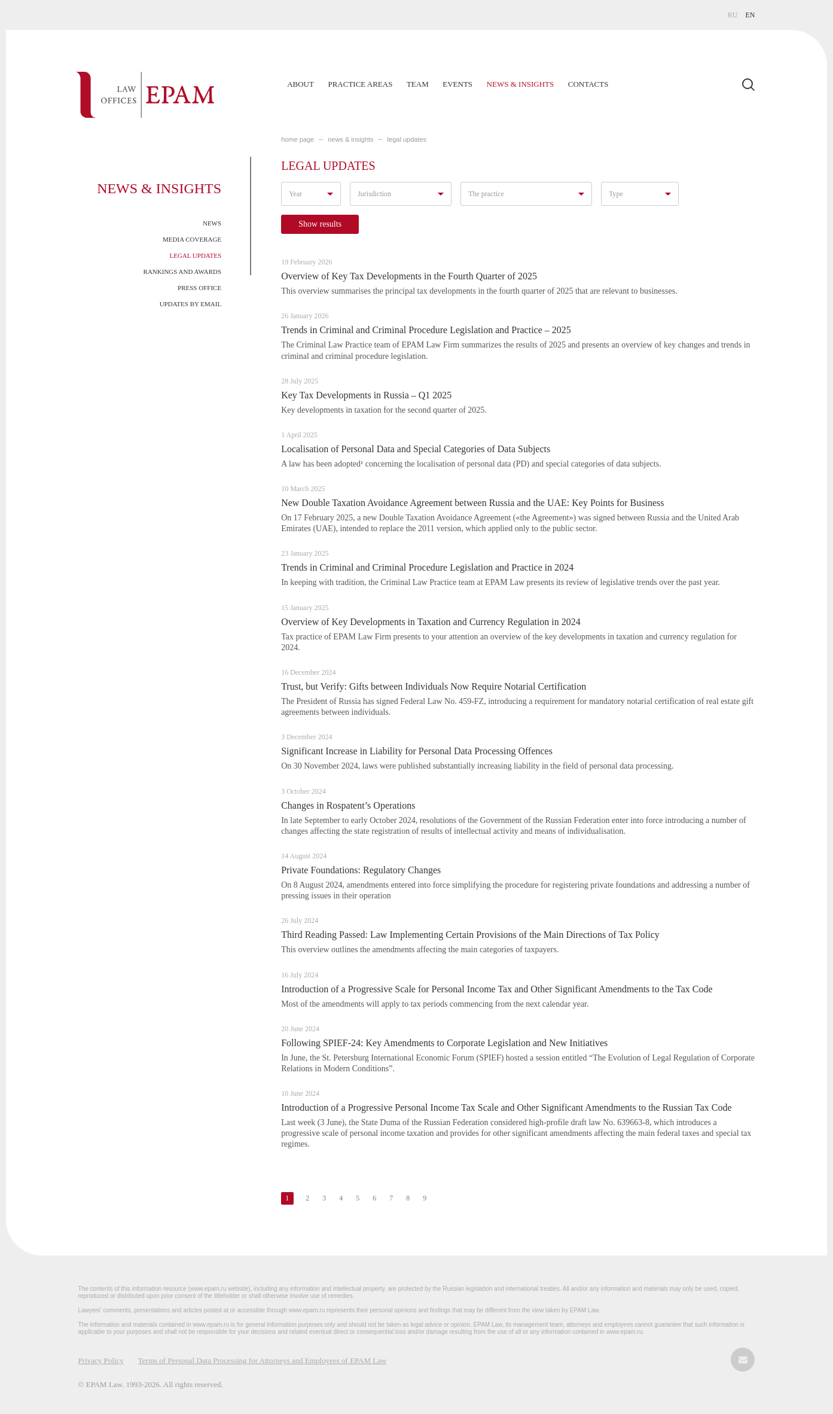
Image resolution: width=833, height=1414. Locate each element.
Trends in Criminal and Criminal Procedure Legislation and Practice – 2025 (426, 330)
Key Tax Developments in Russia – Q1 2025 (366, 395)
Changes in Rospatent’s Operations (348, 805)
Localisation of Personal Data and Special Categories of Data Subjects (415, 449)
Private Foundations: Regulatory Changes (361, 870)
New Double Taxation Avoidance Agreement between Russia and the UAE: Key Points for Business (472, 503)
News (212, 223)
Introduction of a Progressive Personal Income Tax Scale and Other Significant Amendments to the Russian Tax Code (506, 1107)
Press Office (199, 287)
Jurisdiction (374, 194)
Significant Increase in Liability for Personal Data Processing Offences (417, 751)
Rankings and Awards (183, 271)
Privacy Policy (101, 1360)
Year (295, 194)
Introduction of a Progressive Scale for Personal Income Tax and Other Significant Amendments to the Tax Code (496, 989)
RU (733, 15)
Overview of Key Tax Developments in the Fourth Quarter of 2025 (409, 276)
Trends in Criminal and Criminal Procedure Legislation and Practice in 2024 (427, 567)
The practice (486, 194)
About (300, 84)
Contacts (588, 84)
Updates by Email (191, 303)
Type (616, 194)
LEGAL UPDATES (406, 139)
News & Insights (520, 84)
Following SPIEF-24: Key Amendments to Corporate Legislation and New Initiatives (444, 1043)
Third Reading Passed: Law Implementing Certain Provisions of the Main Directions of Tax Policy (470, 935)
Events (457, 84)
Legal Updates (195, 255)
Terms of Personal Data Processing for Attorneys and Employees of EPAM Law (262, 1360)
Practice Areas (360, 84)
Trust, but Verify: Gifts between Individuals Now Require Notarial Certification (433, 686)
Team (418, 84)
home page (297, 139)
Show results (319, 224)
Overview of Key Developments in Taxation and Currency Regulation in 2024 (431, 622)
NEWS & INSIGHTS (350, 139)
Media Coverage (192, 239)
